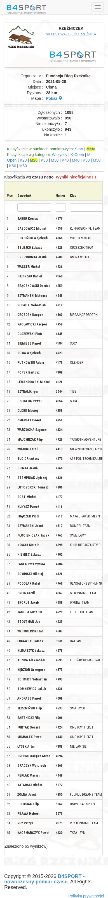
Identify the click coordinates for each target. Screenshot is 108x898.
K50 (86, 160)
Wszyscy (59, 154)
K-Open (77, 154)
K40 (65, 160)
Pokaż (54, 98)
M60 (23, 166)
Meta (90, 149)
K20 (23, 160)
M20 (33, 160)
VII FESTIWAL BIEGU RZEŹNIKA (71, 34)
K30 (44, 160)
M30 (54, 160)
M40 (75, 160)
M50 (96, 160)
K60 (12, 166)
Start (79, 149)
